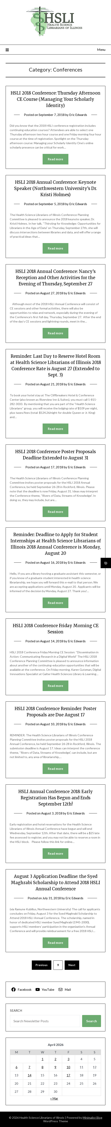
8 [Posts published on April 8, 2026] (42, 1067)
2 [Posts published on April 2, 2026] (55, 1059)
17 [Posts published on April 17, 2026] (68, 1075)
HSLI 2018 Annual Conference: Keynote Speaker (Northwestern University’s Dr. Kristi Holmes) (55, 188)
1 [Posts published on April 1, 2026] (42, 1059)
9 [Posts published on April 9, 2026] (55, 1067)
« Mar (54, 1098)
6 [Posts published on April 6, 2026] (16, 1067)
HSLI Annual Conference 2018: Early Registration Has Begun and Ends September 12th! (55, 798)
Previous (42, 965)
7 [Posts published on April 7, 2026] (29, 1067)
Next (71, 965)
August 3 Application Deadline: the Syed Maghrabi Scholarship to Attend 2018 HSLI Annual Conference (55, 882)
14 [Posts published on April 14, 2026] (29, 1075)
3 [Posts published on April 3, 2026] (68, 1059)
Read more (55, 159)
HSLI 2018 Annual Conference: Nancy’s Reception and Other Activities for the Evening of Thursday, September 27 (55, 277)
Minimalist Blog (92, 1117)
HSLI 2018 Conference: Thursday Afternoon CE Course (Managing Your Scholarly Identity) (55, 99)
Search (16, 1010)
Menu (101, 49)
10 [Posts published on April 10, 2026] (68, 1067)
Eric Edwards (78, 115)
